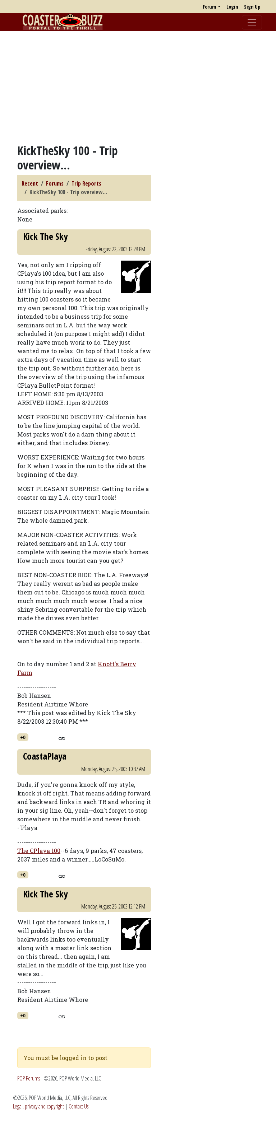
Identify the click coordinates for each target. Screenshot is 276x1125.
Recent (30, 183)
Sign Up (252, 6)
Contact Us (78, 1106)
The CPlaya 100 (38, 850)
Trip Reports (86, 183)
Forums (55, 183)
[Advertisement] (138, 87)
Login (232, 6)
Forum (209, 6)
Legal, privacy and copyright (38, 1106)
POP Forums (28, 1078)
